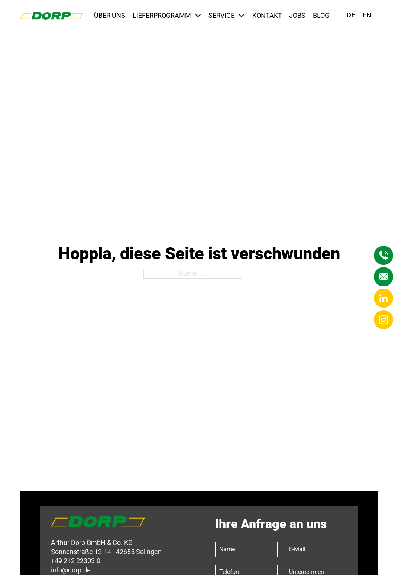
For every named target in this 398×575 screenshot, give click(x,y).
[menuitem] (351, 15)
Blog (321, 15)
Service (221, 15)
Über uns (109, 15)
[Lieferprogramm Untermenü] (198, 15)
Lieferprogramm (162, 15)
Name (227, 549)
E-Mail (297, 549)
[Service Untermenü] (241, 15)
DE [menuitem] (351, 15)
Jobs (297, 15)
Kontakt (267, 15)
